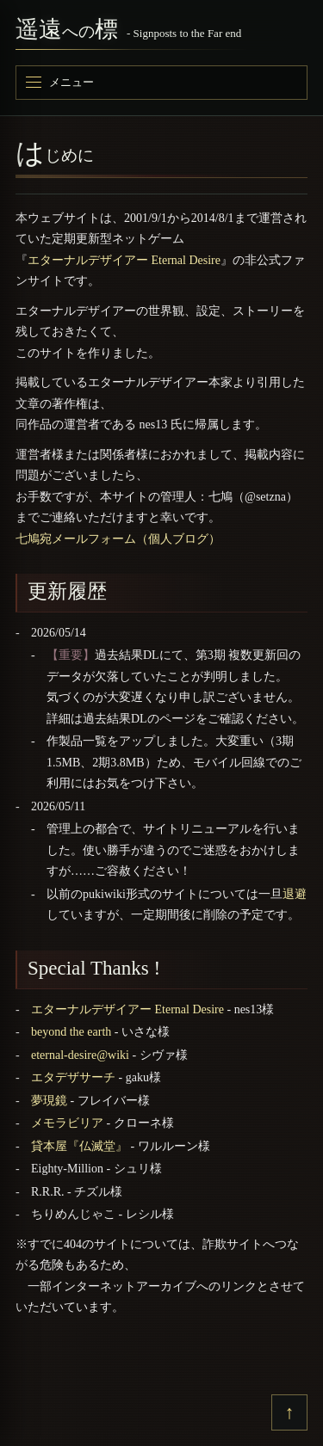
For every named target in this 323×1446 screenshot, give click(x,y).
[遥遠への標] (161, 32)
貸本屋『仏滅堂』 (79, 1146)
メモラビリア (67, 1123)
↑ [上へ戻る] (290, 1412)
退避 (295, 894)
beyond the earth (71, 1031)
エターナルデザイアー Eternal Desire (124, 260)
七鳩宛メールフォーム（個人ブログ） (118, 538)
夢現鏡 (49, 1100)
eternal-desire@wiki (80, 1055)
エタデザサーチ (73, 1077)
